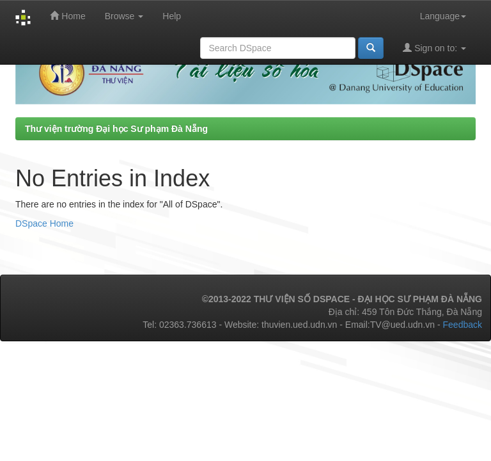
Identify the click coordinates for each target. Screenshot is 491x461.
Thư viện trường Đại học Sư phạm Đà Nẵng (116, 129)
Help (171, 16)
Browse (124, 16)
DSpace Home (44, 223)
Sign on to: (434, 47)
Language (443, 16)
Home (67, 15)
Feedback (462, 324)
